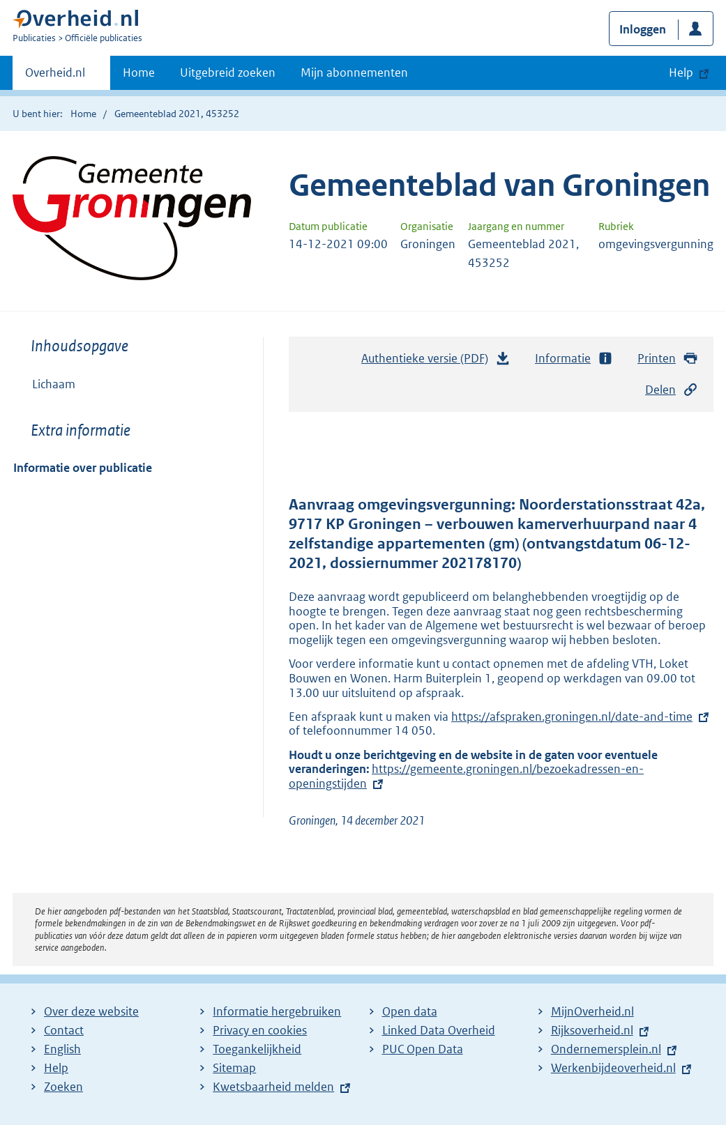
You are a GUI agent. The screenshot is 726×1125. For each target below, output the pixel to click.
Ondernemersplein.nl (606, 1049)
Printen (667, 359)
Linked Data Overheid (438, 1030)
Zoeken (63, 1086)
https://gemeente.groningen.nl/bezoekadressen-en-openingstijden (466, 776)
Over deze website (91, 1011)
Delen (671, 390)
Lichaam (53, 384)
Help (56, 1068)
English (62, 1049)
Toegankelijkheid (257, 1049)
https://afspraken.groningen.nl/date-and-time (572, 716)
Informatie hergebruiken (277, 1011)
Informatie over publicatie (82, 467)
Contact (64, 1030)
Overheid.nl (55, 76)
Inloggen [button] (642, 29)
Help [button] (681, 72)
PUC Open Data (422, 1049)
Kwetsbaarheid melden (273, 1086)
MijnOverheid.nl (592, 1011)
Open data (409, 1011)
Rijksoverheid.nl (592, 1030)
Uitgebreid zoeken (227, 72)
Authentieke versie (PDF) (436, 361)
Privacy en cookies (260, 1030)
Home (139, 72)
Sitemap (234, 1068)
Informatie (574, 359)
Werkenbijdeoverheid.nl (613, 1068)
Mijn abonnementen (354, 72)
